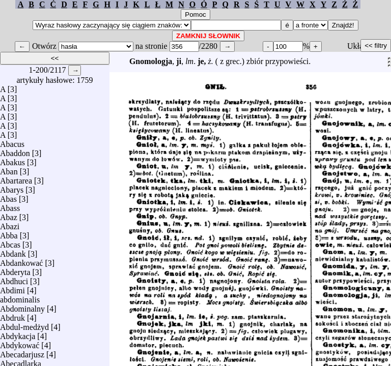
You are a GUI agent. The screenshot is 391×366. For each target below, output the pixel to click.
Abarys (11, 187)
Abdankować (21, 260)
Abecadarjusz (22, 352)
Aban (9, 169)
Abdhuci (14, 278)
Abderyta (15, 269)
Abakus (12, 160)
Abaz (8, 214)
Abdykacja (17, 333)
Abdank (13, 251)
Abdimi (12, 288)
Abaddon (15, 150)
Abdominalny (22, 306)
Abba (9, 233)
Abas (8, 196)
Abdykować (19, 343)
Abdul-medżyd (24, 324)
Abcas (10, 242)
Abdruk (12, 315)
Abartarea (16, 178)
